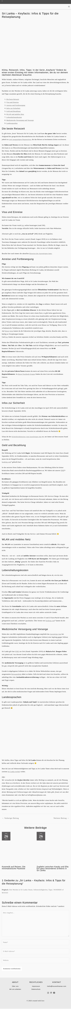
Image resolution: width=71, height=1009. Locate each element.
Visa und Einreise (12, 103)
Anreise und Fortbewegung (15, 105)
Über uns (15, 986)
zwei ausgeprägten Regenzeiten (20, 140)
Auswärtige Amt (55, 634)
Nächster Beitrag (61, 819)
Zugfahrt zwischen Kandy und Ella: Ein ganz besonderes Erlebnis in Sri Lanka (53, 869)
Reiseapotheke (16, 674)
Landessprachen (11, 123)
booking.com (6, 462)
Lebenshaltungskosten (14, 117)
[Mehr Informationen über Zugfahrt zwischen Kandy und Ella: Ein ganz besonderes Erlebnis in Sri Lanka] (53, 848)
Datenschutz (36, 989)
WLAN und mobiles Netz (15, 114)
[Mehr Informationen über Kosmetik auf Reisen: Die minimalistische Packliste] (18, 848)
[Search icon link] (2, 1)
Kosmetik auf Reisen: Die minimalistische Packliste (13, 868)
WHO (17, 652)
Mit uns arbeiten (15, 989)
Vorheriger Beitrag (10, 819)
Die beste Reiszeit (12, 100)
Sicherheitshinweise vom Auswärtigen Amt (27, 437)
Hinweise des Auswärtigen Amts (40, 254)
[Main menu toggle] (69, 7)
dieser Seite (9, 331)
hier (22, 226)
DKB (62, 471)
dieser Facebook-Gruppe (26, 374)
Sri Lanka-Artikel (14, 772)
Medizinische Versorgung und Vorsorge (20, 120)
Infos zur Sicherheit (13, 108)
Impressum (36, 986)
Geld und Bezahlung (13, 111)
